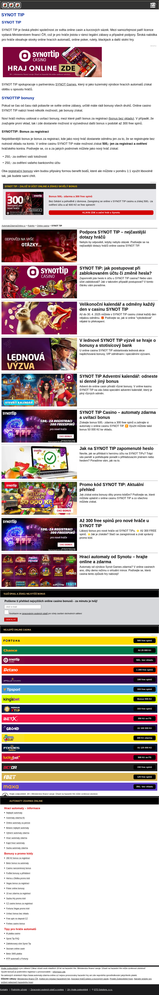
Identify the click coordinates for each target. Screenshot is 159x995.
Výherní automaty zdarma (17, 833)
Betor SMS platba (14, 954)
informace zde (59, 972)
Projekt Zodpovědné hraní (121, 979)
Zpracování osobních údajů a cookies (47, 989)
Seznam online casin (15, 948)
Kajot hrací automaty (15, 843)
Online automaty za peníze (18, 823)
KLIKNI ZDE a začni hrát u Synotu (101, 212)
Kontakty (4, 989)
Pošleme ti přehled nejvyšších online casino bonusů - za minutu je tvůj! (51, 601)
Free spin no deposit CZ (17, 918)
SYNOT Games (65, 84)
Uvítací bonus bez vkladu (17, 913)
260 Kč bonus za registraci (18, 858)
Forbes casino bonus (15, 923)
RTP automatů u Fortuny (17, 959)
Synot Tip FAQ (12, 938)
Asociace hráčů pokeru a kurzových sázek (90, 979)
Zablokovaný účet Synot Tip (18, 943)
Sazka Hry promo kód (15, 898)
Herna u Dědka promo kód (18, 878)
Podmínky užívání (19, 989)
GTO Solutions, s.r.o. (103, 989)
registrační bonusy (20, 171)
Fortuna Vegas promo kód (17, 908)
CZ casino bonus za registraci (19, 903)
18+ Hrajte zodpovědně (77, 989)
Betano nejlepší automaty (17, 828)
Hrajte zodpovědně (9, 968)
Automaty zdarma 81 (15, 818)
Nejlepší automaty (14, 813)
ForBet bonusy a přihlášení (18, 873)
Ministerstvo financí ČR (27, 979)
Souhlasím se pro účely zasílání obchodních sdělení (45, 613)
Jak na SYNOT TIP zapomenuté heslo (116, 448)
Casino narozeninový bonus (18, 868)
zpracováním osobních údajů (35, 613)
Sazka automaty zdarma (17, 848)
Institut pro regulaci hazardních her (54, 979)
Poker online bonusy (15, 888)
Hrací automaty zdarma (16, 838)
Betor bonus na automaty (17, 863)
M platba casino (13, 933)
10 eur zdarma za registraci (18, 893)
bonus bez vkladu (121, 118)
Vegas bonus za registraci (17, 883)
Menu (152, 5)
